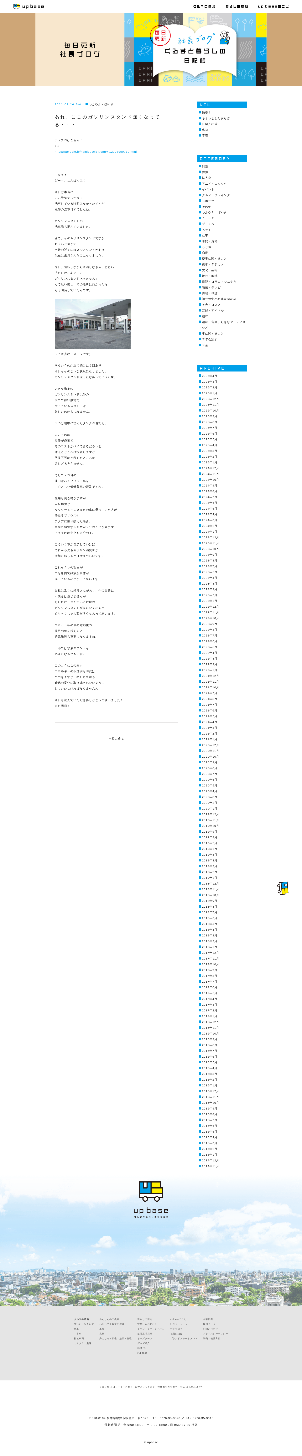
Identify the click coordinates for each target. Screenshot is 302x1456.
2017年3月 (209, 1004)
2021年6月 (209, 710)
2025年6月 (209, 433)
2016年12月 (210, 1022)
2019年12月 (210, 814)
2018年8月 (209, 906)
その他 (206, 206)
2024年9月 (209, 485)
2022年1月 (209, 670)
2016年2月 (209, 1079)
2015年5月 (209, 1131)
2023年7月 (209, 566)
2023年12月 (210, 537)
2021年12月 (210, 675)
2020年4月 (209, 791)
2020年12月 (210, 745)
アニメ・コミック (214, 183)
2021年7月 (209, 704)
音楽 (205, 345)
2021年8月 (209, 699)
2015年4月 (209, 1137)
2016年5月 (209, 1062)
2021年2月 (209, 733)
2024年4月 (209, 514)
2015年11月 (210, 1097)
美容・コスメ (211, 304)
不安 (205, 135)
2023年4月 (209, 583)
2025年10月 (210, 410)
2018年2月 (209, 941)
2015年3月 (209, 1143)
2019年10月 (210, 825)
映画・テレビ (211, 287)
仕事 (205, 235)
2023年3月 (209, 589)
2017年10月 (210, 964)
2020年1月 (209, 808)
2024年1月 (209, 531)
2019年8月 (209, 837)
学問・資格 (210, 241)
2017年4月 (209, 998)
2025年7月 (209, 427)
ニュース (208, 218)
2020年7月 (209, 773)
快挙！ (206, 112)
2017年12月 (210, 952)
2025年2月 (209, 456)
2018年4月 (209, 929)
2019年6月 (209, 848)
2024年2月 (209, 525)
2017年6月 (209, 987)
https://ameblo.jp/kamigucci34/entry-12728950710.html (96, 151)
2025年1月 (209, 462)
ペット (206, 229)
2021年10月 (210, 687)
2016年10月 (210, 1033)
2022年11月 (210, 612)
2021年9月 (209, 693)
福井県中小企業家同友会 (219, 299)
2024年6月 (209, 502)
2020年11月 (210, 750)
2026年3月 (209, 381)
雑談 (205, 166)
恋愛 (205, 252)
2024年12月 (210, 468)
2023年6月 (209, 572)
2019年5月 (209, 854)
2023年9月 (209, 554)
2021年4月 (209, 722)
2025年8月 (209, 422)
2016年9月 (209, 1039)
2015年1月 (209, 1154)
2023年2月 (209, 595)
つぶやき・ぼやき (101, 104)
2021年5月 (209, 716)
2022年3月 (209, 658)
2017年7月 (209, 981)
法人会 (206, 177)
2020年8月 (209, 768)
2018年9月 (209, 900)
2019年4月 (209, 860)
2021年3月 (209, 727)
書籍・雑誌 (210, 293)
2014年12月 (210, 1160)
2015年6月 (209, 1125)
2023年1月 (209, 600)
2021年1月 (209, 739)
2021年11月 (210, 681)
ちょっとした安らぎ (216, 118)
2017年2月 (209, 1010)
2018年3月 (209, 935)
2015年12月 (210, 1091)
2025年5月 (209, 439)
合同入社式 (210, 124)
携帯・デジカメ (213, 264)
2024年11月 (210, 474)
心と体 (206, 247)
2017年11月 (210, 958)
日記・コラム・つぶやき (219, 281)
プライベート (211, 224)
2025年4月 (209, 445)
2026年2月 (209, 387)
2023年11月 (210, 543)
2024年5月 (209, 508)
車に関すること (213, 333)
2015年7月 (209, 1120)
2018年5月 (209, 923)
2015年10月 (210, 1102)
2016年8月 (209, 1045)
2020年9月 (209, 762)
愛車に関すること (214, 258)
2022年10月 (210, 618)
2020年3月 (209, 797)
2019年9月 (209, 831)
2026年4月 (209, 375)
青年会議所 (210, 339)
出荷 (205, 129)
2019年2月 (209, 872)
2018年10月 (210, 895)
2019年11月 (210, 820)
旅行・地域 (210, 275)
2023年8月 (209, 560)
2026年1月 (209, 393)
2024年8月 (209, 491)
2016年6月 (209, 1056)
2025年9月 (209, 416)
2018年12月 (210, 883)
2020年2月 (209, 802)
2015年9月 (209, 1108)
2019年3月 (209, 866)
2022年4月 (209, 652)
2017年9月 (209, 970)
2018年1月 (209, 947)
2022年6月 (209, 641)
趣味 (205, 316)
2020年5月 (209, 785)
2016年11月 (210, 1027)
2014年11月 (210, 1166)
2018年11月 (210, 889)
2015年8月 (209, 1114)
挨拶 (205, 172)
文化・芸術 (210, 270)
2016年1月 (209, 1085)
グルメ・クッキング (216, 195)
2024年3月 (209, 520)
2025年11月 (210, 404)
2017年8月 (209, 975)
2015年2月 (209, 1148)
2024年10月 (210, 479)
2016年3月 (209, 1073)
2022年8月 (209, 629)
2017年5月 (209, 993)
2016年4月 (209, 1068)
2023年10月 (210, 549)
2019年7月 (209, 843)
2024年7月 (209, 497)
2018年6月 (209, 918)
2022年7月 (209, 635)
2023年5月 (209, 577)
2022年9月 (209, 624)
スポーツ (208, 200)
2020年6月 (209, 779)
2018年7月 (209, 912)
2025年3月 (209, 450)
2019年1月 (209, 877)
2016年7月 (209, 1050)
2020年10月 (210, 756)
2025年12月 (210, 399)
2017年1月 (209, 1016)
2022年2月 (209, 664)
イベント (208, 189)
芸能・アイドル (213, 310)
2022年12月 (210, 606)
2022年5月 (209, 647)
